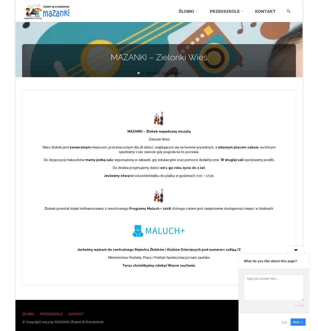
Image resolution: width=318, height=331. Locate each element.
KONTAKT (75, 314)
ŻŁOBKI (28, 314)
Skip (284, 322)
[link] (288, 11)
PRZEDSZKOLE (51, 314)
